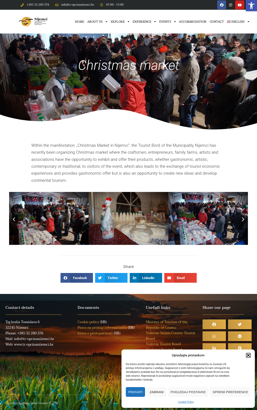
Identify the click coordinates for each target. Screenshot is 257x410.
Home (79, 22)
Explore (120, 21)
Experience (144, 21)
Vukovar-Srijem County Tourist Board (170, 336)
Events (167, 21)
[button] (251, 5)
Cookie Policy (186, 402)
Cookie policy (88, 322)
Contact (217, 22)
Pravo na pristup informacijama (102, 328)
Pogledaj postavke (188, 392)
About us (97, 21)
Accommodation (192, 22)
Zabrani (157, 392)
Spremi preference (230, 392)
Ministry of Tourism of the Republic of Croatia (166, 325)
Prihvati (135, 392)
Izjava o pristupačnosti (95, 333)
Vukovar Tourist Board (163, 344)
